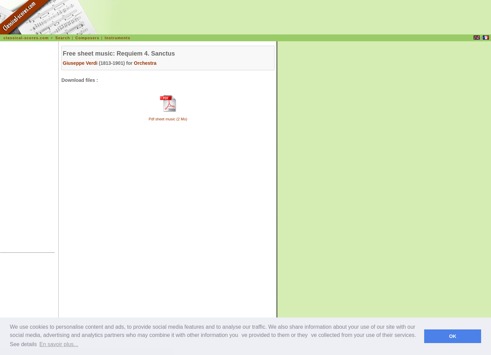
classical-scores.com (26, 38)
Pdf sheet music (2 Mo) (168, 119)
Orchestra (145, 63)
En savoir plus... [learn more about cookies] (59, 344)
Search (62, 38)
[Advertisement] (27, 148)
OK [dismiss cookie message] (453, 336)
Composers (87, 38)
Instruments (117, 38)
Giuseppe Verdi (80, 63)
